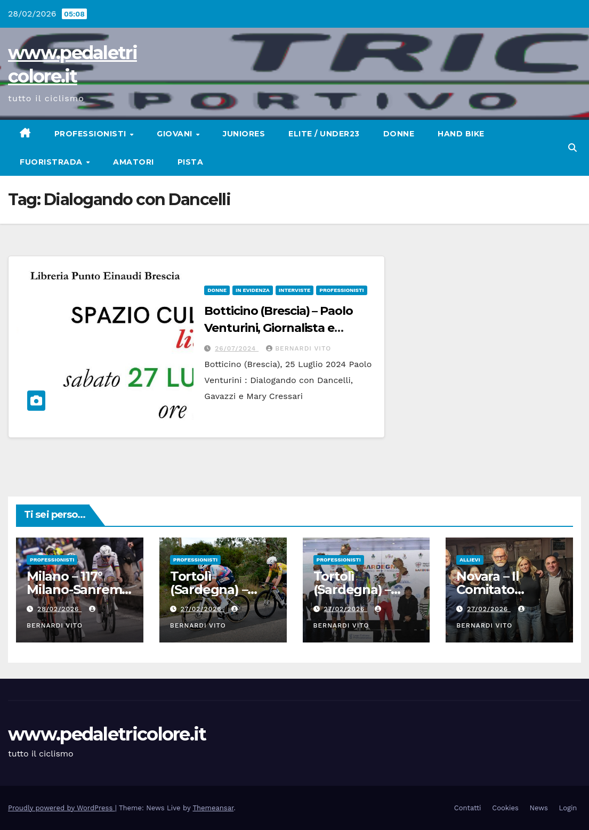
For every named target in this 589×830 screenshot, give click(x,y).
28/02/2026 (59, 609)
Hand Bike (461, 134)
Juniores (244, 134)
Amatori (133, 162)
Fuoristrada (52, 162)
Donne (399, 134)
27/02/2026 (202, 609)
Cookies (505, 808)
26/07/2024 (237, 348)
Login (568, 808)
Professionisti (91, 134)
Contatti (467, 808)
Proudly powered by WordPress (61, 808)
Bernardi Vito (298, 348)
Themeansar (212, 808)
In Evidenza (253, 290)
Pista (190, 162)
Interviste (294, 290)
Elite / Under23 (324, 134)
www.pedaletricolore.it (107, 734)
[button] (572, 148)
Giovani (176, 134)
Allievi (469, 560)
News (539, 808)
